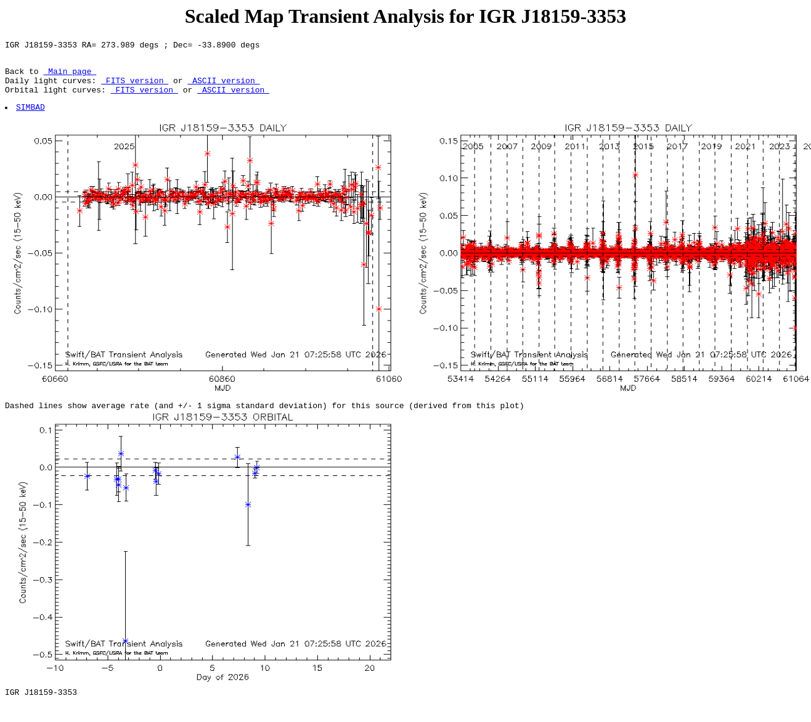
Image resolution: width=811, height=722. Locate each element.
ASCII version (223, 87)
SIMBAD (31, 117)
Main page (69, 76)
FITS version (134, 87)
